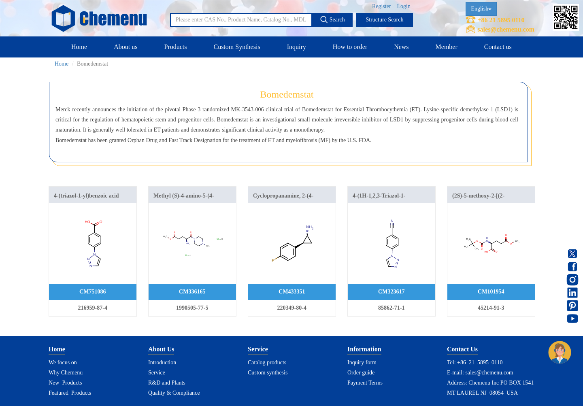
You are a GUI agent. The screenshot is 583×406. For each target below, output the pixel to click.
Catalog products (267, 362)
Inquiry (296, 46)
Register (381, 6)
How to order (350, 46)
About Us (161, 349)
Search (332, 19)
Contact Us (462, 349)
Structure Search (385, 20)
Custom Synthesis (236, 46)
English (481, 9)
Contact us (498, 46)
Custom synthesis (267, 373)
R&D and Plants (166, 383)
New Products (65, 383)
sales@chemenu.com (505, 29)
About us (125, 46)
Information (364, 349)
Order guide (360, 373)
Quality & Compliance (174, 393)
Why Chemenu (66, 373)
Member (446, 46)
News (401, 46)
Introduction (162, 362)
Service (156, 373)
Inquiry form (362, 362)
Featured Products (70, 393)
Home (79, 46)
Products (175, 46)
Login (404, 6)
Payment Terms (365, 383)
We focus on (63, 362)
